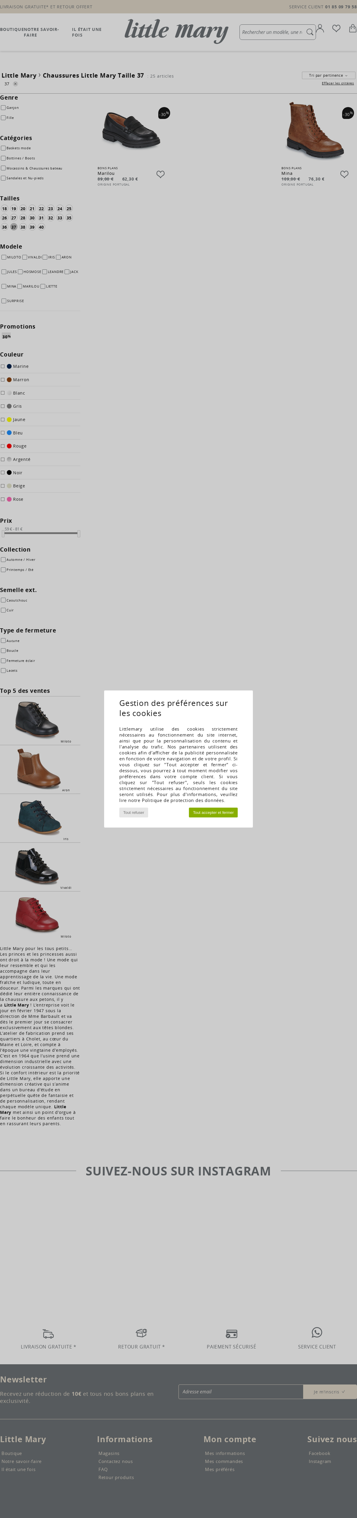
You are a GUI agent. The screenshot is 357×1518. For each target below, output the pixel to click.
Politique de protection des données (183, 800)
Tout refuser (133, 812)
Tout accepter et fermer (213, 812)
